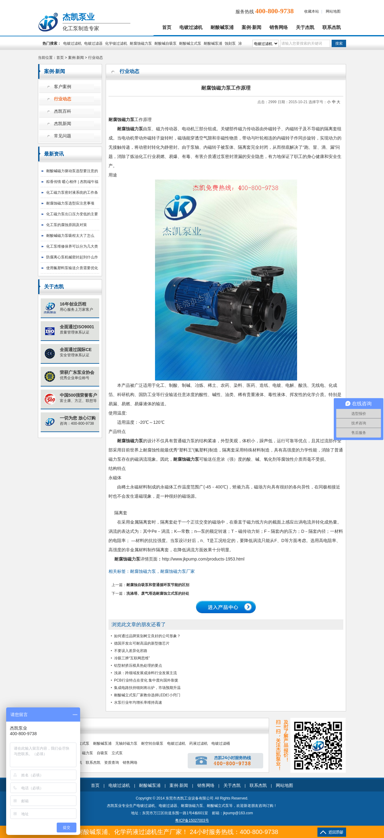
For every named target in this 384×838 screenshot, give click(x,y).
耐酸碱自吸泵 (165, 43)
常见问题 (62, 136)
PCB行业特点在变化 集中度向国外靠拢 (146, 680)
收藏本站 (311, 11)
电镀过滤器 (93, 43)
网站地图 (333, 11)
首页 (166, 27)
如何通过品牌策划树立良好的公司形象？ (147, 636)
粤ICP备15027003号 (192, 820)
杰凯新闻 (62, 123)
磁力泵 (87, 753)
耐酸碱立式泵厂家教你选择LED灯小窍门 (147, 695)
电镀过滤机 (190, 27)
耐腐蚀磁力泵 (141, 43)
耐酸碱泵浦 (222, 27)
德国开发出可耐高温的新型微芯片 (142, 643)
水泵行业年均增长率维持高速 (138, 702)
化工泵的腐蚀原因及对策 (66, 225)
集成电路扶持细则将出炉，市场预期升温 (147, 688)
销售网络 (278, 27)
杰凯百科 (62, 111)
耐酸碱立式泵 (190, 43)
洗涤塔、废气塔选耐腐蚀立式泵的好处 (157, 593)
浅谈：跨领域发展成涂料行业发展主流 (145, 673)
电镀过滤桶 (220, 743)
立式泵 (117, 753)
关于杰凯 (305, 27)
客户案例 (62, 86)
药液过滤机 (198, 743)
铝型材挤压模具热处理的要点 (138, 665)
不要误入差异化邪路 (130, 651)
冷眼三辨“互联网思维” (132, 658)
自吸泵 (102, 753)
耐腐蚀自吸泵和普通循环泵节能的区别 (157, 585)
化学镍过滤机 (116, 43)
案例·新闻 (251, 27)
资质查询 (111, 762)
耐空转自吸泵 (152, 743)
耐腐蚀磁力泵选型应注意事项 (70, 203)
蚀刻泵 (230, 43)
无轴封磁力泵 (126, 743)
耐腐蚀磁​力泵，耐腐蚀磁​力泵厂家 (162, 571)
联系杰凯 (331, 27)
